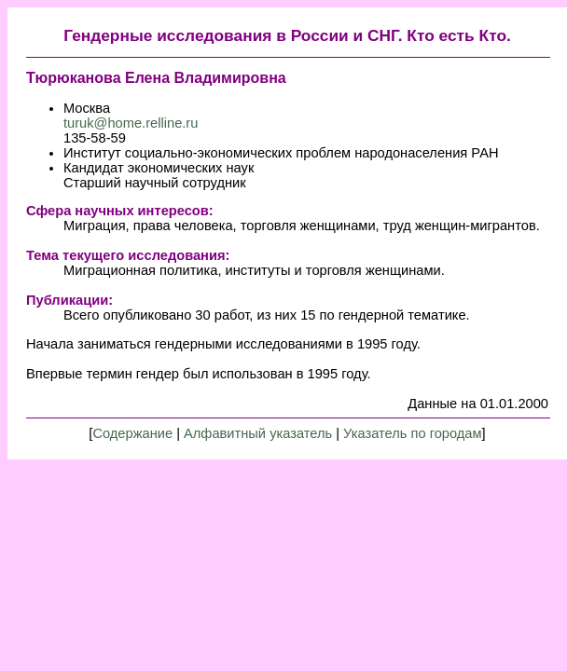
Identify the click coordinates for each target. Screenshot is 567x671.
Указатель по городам (412, 433)
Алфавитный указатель (258, 433)
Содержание (132, 433)
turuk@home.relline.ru (130, 123)
